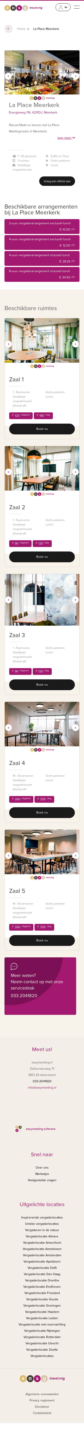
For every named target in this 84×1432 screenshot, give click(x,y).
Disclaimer (42, 1407)
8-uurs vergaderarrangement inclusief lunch (42, 275)
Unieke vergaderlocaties (42, 1224)
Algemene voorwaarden (42, 1394)
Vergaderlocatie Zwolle (42, 1350)
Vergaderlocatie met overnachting (42, 1324)
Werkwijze (42, 1174)
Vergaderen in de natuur (42, 1230)
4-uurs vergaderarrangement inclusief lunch (42, 259)
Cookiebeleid (42, 1413)
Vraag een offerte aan (57, 181)
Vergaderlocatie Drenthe (42, 1280)
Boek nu (42, 429)
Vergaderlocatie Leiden (42, 1318)
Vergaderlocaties (42, 1356)
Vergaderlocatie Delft (42, 1268)
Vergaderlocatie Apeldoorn (42, 1261)
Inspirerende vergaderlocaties (42, 1217)
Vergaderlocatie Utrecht (42, 1343)
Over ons (42, 1168)
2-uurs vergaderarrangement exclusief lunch (42, 227)
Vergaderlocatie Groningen (42, 1305)
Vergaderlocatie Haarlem (42, 1312)
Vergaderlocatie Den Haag (42, 1274)
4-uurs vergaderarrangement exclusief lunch (42, 243)
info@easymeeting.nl (42, 1088)
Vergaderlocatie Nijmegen (42, 1331)
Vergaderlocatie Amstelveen (42, 1249)
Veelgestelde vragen (42, 1180)
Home (21, 29)
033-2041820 (24, 995)
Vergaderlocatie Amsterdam (42, 1255)
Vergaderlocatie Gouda (42, 1299)
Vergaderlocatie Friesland (42, 1293)
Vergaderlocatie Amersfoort (42, 1243)
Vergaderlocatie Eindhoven (42, 1287)
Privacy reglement (42, 1400)
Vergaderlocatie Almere (42, 1236)
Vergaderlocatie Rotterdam (42, 1337)
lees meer (66, 138)
